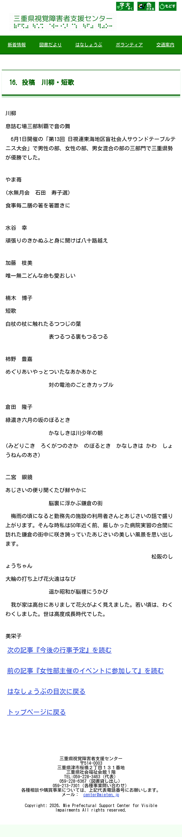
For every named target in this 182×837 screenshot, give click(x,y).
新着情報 (17, 44)
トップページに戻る (36, 712)
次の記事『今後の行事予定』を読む (59, 650)
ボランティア (129, 44)
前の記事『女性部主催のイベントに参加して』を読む (85, 671)
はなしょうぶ (88, 44)
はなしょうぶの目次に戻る (46, 691)
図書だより (50, 44)
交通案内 (165, 44)
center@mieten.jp (101, 794)
